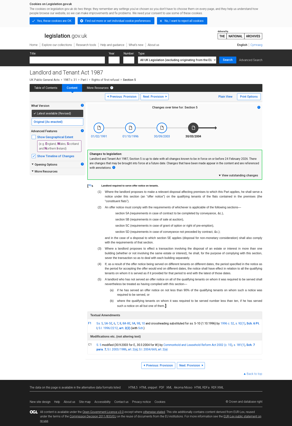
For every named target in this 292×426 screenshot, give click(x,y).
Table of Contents (45, 88)
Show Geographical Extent (55, 137)
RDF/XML (217, 387)
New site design (40, 402)
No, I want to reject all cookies (184, 21)
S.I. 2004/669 (148, 349)
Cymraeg (256, 45)
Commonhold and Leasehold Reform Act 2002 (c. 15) (198, 345)
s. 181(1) (239, 345)
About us (69, 402)
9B (138, 323)
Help (57, 402)
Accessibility (102, 402)
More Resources (98, 88)
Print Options (249, 96)
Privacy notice (141, 402)
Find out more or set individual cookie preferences (118, 21)
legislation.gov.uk (58, 35)
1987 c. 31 (70, 80)
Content (72, 88)
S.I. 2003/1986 (117, 349)
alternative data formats (97, 387)
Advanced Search (250, 60)
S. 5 (98, 345)
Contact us (121, 402)
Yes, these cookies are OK (54, 21)
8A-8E (127, 323)
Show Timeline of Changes (55, 156)
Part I (84, 80)
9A (133, 323)
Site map (85, 402)
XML (169, 387)
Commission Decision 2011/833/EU (93, 416)
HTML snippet (148, 387)
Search (228, 60)
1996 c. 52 (227, 323)
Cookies (160, 402)
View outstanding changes (238, 175)
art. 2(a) (133, 349)
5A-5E (108, 323)
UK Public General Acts (45, 80)
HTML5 (133, 387)
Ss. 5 (99, 323)
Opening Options (44, 164)
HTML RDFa (202, 387)
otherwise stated (154, 412)
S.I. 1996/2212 (108, 328)
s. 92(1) (240, 323)
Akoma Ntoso (183, 387)
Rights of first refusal (105, 80)
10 (143, 323)
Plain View (225, 96)
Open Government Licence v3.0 (103, 412)
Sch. (141, 328)
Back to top (254, 374)
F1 (90, 185)
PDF (161, 387)
